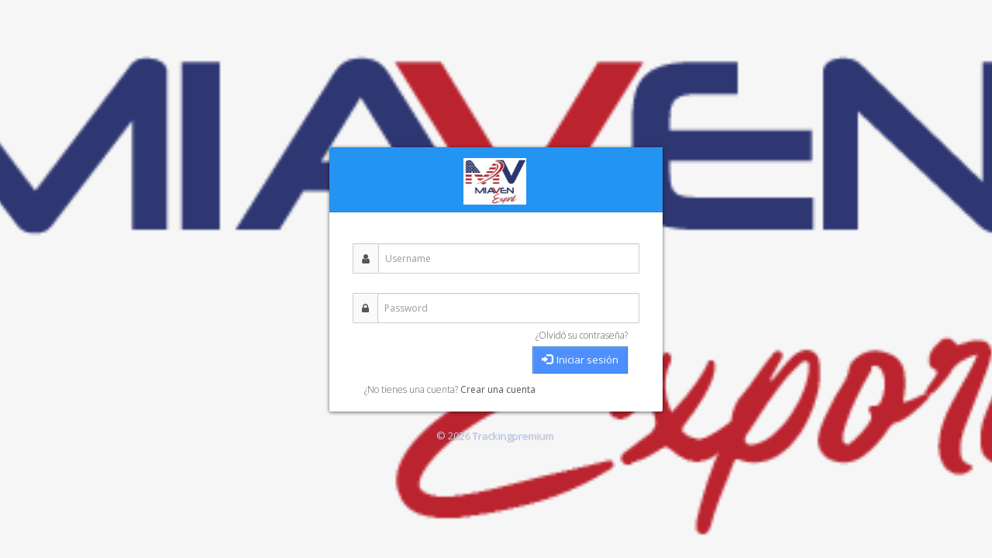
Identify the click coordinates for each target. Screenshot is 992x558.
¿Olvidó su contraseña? (582, 335)
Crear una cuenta (498, 389)
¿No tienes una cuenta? (412, 389)
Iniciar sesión (580, 360)
